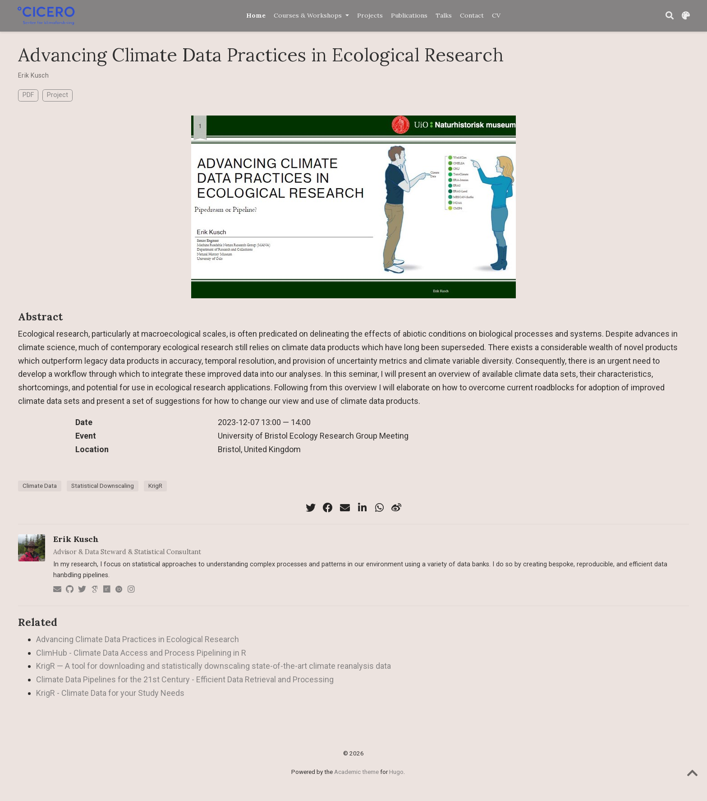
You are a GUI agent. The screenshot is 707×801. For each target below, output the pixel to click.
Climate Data (40, 485)
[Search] (670, 16)
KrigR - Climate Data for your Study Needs (110, 693)
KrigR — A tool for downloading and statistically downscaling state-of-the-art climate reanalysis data (213, 666)
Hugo (396, 771)
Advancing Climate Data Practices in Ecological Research (137, 639)
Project (57, 95)
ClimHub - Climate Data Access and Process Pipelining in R (141, 652)
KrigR (155, 485)
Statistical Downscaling (102, 485)
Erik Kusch (33, 75)
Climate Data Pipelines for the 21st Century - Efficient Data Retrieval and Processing (185, 679)
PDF (28, 95)
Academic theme (356, 771)
